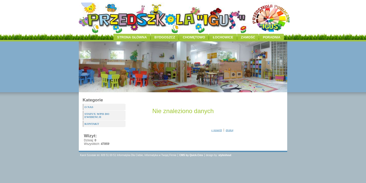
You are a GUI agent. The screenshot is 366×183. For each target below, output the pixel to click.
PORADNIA (271, 37)
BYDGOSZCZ (165, 37)
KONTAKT (91, 123)
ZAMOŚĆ (248, 37)
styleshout (224, 155)
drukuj (229, 130)
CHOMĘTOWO (194, 37)
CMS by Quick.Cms (191, 155)
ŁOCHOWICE (223, 37)
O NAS (88, 107)
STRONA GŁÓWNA (132, 37)
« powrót (216, 130)
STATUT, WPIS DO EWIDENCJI (96, 115)
